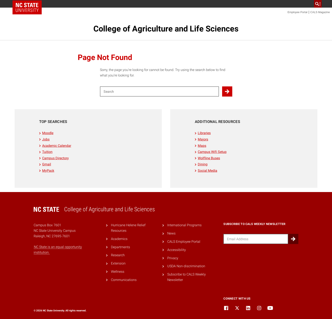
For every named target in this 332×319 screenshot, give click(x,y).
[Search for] (159, 91)
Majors (203, 139)
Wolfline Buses (209, 158)
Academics (119, 239)
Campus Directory (55, 158)
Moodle (47, 133)
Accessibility (176, 250)
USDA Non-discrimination (186, 266)
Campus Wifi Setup (212, 152)
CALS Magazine (320, 12)
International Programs (184, 225)
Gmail (46, 164)
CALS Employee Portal (183, 242)
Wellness (117, 272)
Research (118, 255)
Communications (124, 280)
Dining (203, 164)
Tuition (47, 152)
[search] (318, 4)
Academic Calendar (56, 146)
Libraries (204, 133)
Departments (120, 247)
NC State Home (27, 7)
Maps (202, 146)
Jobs (46, 139)
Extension (118, 263)
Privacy (172, 258)
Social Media (207, 171)
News (171, 233)
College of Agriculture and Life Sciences (166, 28)
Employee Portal (297, 12)
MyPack (48, 171)
